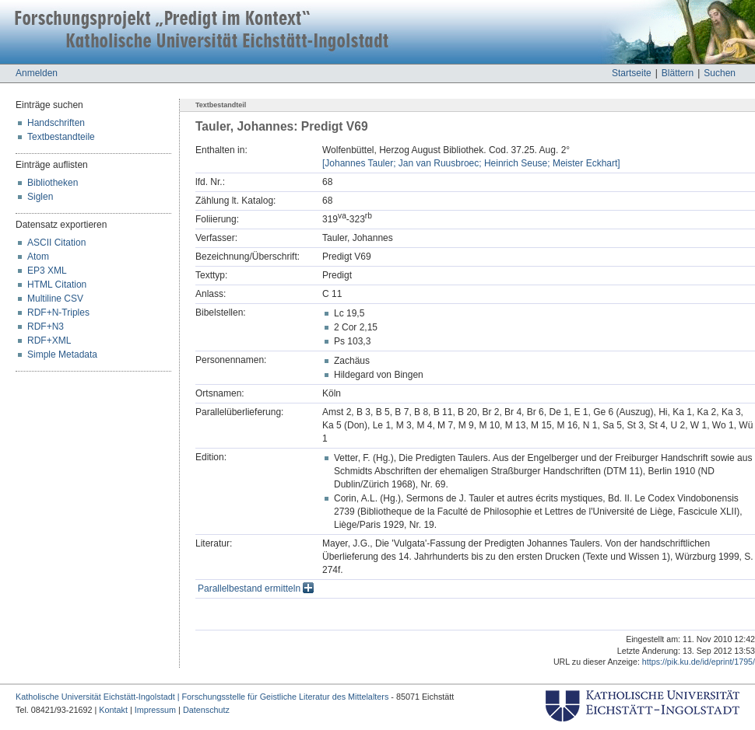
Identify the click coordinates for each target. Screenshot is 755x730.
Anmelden (37, 73)
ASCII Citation (56, 242)
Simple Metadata (62, 354)
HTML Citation (56, 284)
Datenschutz (206, 709)
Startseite (631, 73)
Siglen (40, 196)
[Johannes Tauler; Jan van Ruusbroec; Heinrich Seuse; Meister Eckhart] (471, 163)
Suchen (720, 73)
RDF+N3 (45, 326)
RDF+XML (49, 340)
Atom (38, 256)
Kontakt (113, 709)
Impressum (155, 709)
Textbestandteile (61, 136)
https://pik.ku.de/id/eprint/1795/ (698, 661)
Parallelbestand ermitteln (256, 588)
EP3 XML (47, 270)
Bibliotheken (52, 182)
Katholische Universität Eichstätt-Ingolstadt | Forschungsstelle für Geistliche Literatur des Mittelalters (202, 696)
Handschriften (56, 122)
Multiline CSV (55, 298)
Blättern (678, 73)
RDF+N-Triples (58, 312)
